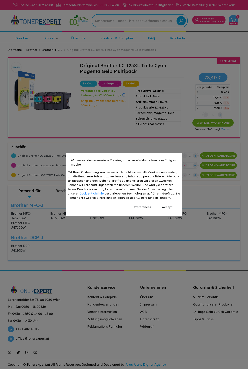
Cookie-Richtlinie (91, 193)
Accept (167, 207)
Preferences (142, 207)
